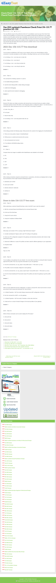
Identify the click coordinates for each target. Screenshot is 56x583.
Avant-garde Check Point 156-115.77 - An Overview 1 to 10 (19, 348)
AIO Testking (29, 581)
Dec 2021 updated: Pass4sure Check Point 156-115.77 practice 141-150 (27, 28)
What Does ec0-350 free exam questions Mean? (12, 356)
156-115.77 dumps (12, 336)
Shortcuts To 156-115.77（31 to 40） (13, 342)
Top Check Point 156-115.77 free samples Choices (17, 346)
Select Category (7, 367)
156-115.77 (6, 23)
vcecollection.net (36, 581)
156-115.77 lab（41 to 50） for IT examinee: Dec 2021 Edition (19, 345)
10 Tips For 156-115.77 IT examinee (13, 343)
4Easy (9, 3)
